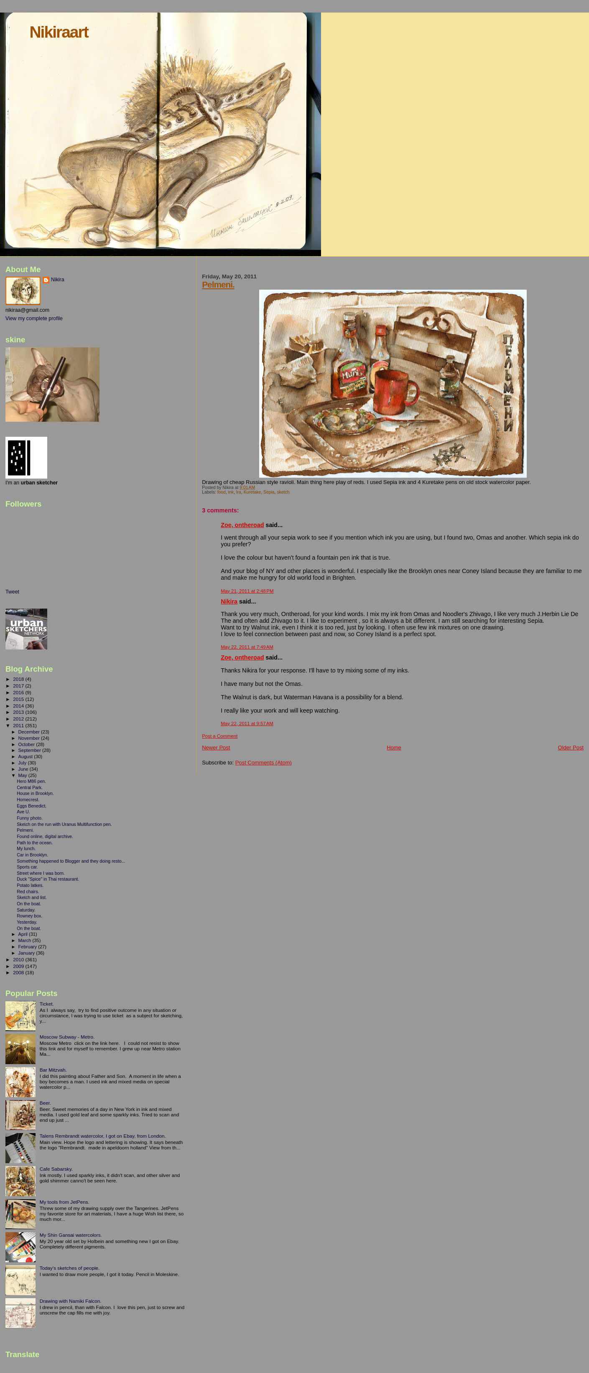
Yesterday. (27, 922)
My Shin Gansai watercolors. (71, 1235)
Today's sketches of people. (70, 1268)
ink (231, 492)
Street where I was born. (41, 873)
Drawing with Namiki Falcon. (71, 1301)
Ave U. (23, 811)
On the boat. (29, 903)
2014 (19, 705)
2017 (19, 685)
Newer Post (216, 747)
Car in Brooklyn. (32, 854)
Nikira (229, 601)
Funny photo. (30, 817)
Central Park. (30, 787)
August (26, 756)
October (27, 744)
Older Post (571, 747)
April (23, 934)
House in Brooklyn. (35, 793)
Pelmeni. (218, 284)
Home (394, 747)
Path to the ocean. (35, 842)
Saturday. (26, 909)
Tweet (12, 592)
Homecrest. (28, 799)
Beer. (45, 1103)
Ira (238, 492)
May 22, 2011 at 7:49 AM (247, 647)
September (30, 750)
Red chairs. (28, 891)
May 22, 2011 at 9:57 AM (247, 723)
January (27, 952)
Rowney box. (29, 915)
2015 (19, 699)
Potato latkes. (30, 885)
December (29, 731)
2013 (19, 712)
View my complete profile (34, 318)
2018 (19, 679)
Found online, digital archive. (45, 836)
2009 (19, 966)
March (25, 940)
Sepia (269, 492)
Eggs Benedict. (31, 805)
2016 (19, 692)
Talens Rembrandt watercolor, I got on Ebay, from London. (103, 1136)
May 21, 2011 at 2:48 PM (247, 591)
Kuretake (252, 492)
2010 (19, 959)
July (23, 762)
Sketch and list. (32, 897)
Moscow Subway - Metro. (67, 1036)
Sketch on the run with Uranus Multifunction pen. (64, 824)
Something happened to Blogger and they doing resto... (71, 861)
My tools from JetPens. (64, 1202)
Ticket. (47, 1003)
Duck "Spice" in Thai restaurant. (48, 878)
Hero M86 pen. (31, 781)
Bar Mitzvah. (53, 1069)
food (221, 492)
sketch (283, 492)
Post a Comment (219, 736)
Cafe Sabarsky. (56, 1169)
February (28, 946)
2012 (19, 718)
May (23, 775)
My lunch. (26, 848)
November (29, 738)
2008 (19, 972)
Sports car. (27, 866)
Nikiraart (58, 32)
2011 (19, 725)
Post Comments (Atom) (263, 762)
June (24, 769)
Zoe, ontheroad (242, 525)
